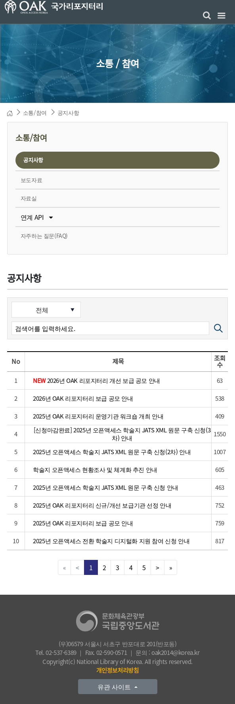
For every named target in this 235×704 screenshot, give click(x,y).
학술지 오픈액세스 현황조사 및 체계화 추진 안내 (95, 470)
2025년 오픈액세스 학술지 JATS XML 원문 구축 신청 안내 (105, 487)
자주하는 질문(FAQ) (44, 236)
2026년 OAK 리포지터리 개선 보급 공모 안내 (96, 380)
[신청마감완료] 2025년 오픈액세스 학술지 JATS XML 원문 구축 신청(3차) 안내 (122, 433)
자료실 (29, 198)
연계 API (37, 217)
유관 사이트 (114, 686)
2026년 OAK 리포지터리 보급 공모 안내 (83, 398)
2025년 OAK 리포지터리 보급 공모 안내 (83, 523)
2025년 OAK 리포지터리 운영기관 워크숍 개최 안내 (98, 416)
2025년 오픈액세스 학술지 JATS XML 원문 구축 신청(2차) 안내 (112, 452)
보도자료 (31, 180)
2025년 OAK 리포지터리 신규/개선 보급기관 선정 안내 (102, 505)
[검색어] (110, 328)
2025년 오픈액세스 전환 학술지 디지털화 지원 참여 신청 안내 (111, 541)
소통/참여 (35, 112)
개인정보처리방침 (117, 670)
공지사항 (68, 112)
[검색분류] (46, 310)
